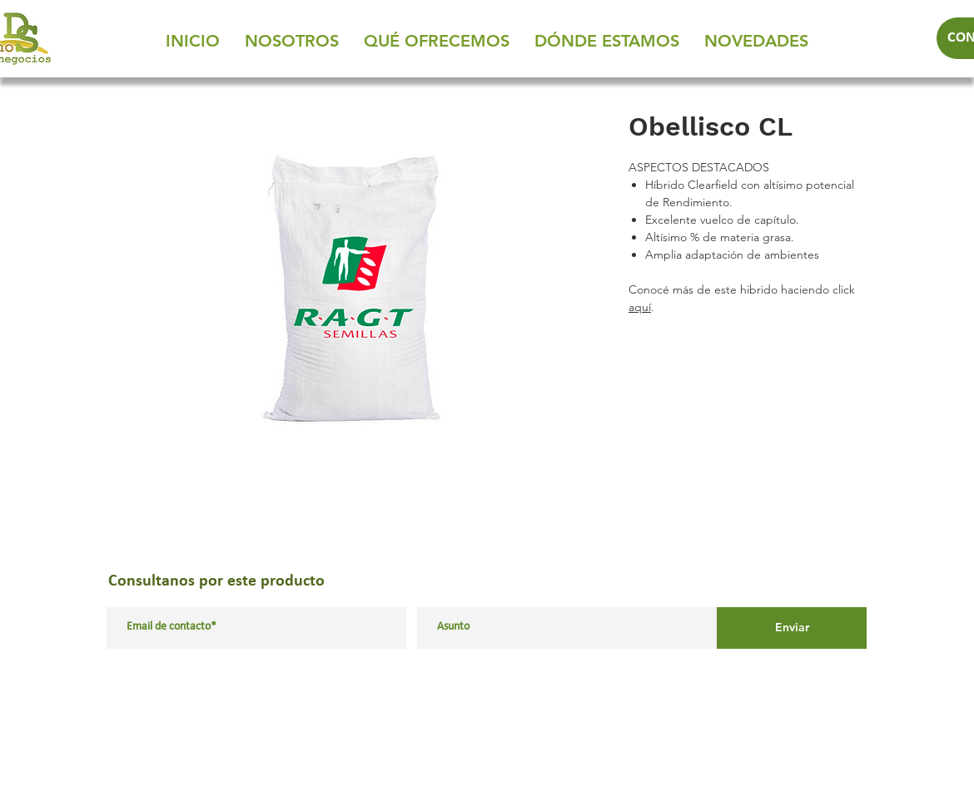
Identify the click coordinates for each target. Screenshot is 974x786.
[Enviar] (792, 628)
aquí (640, 306)
